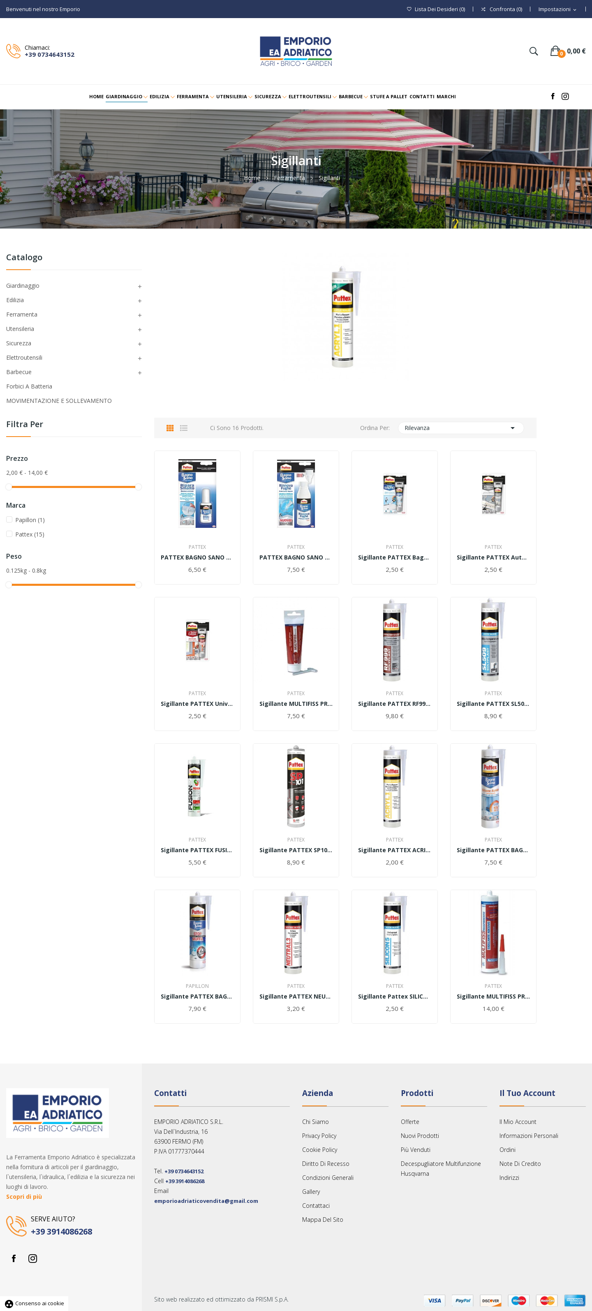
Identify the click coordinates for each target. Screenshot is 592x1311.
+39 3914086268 (61, 1231)
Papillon (30, 520)
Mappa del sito (322, 1219)
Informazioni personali (529, 1136)
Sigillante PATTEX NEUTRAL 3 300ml (296, 996)
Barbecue (19, 372)
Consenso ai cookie (34, 1303)
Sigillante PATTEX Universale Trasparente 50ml (197, 704)
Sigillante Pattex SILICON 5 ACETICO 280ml (394, 996)
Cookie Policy (319, 1150)
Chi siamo (315, 1122)
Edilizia (15, 300)
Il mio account (518, 1122)
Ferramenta (21, 314)
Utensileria (20, 329)
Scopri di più (24, 1196)
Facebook (13, 1258)
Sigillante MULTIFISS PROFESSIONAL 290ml (493, 996)
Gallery (311, 1191)
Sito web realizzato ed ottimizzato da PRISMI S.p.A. (221, 1299)
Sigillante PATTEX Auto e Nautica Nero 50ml (493, 557)
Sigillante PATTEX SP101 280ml (296, 850)
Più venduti (415, 1150)
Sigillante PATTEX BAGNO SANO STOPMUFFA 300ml (197, 996)
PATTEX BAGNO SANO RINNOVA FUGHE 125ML (296, 557)
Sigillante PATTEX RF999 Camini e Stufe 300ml (394, 704)
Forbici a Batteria (29, 386)
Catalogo (24, 258)
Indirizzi (509, 1178)
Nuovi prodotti (420, 1136)
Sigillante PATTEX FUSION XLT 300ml (197, 850)
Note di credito (520, 1164)
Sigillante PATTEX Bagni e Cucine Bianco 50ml (394, 557)
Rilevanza (461, 428)
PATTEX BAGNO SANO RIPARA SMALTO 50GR (197, 557)
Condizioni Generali (328, 1178)
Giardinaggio (22, 285)
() (436, 9)
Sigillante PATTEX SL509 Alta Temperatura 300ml (493, 704)
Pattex (29, 534)
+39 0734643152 (49, 54)
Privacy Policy (319, 1136)
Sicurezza (18, 343)
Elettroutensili (24, 357)
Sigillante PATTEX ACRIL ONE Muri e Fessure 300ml (394, 850)
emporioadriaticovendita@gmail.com (206, 1201)
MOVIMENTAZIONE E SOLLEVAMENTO (59, 401)
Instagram (32, 1258)
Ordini (508, 1150)
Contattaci (316, 1205)
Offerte (410, 1122)
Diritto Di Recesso (325, 1164)
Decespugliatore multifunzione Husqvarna (441, 1168)
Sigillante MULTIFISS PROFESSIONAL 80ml (296, 704)
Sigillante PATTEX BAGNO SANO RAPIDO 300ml (493, 850)
